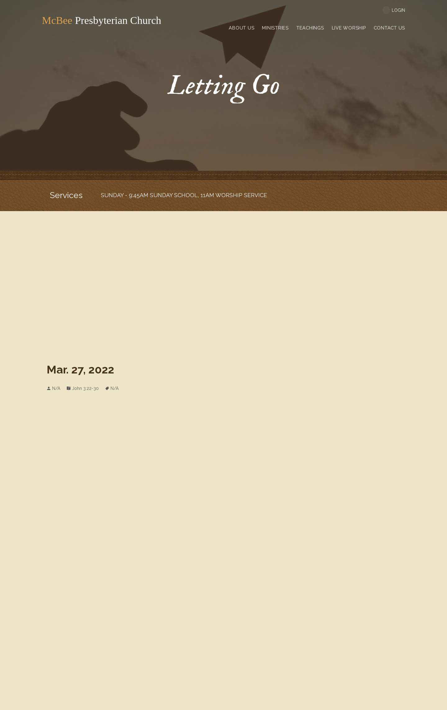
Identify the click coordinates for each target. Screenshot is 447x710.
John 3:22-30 (85, 388)
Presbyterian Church (87, 20)
